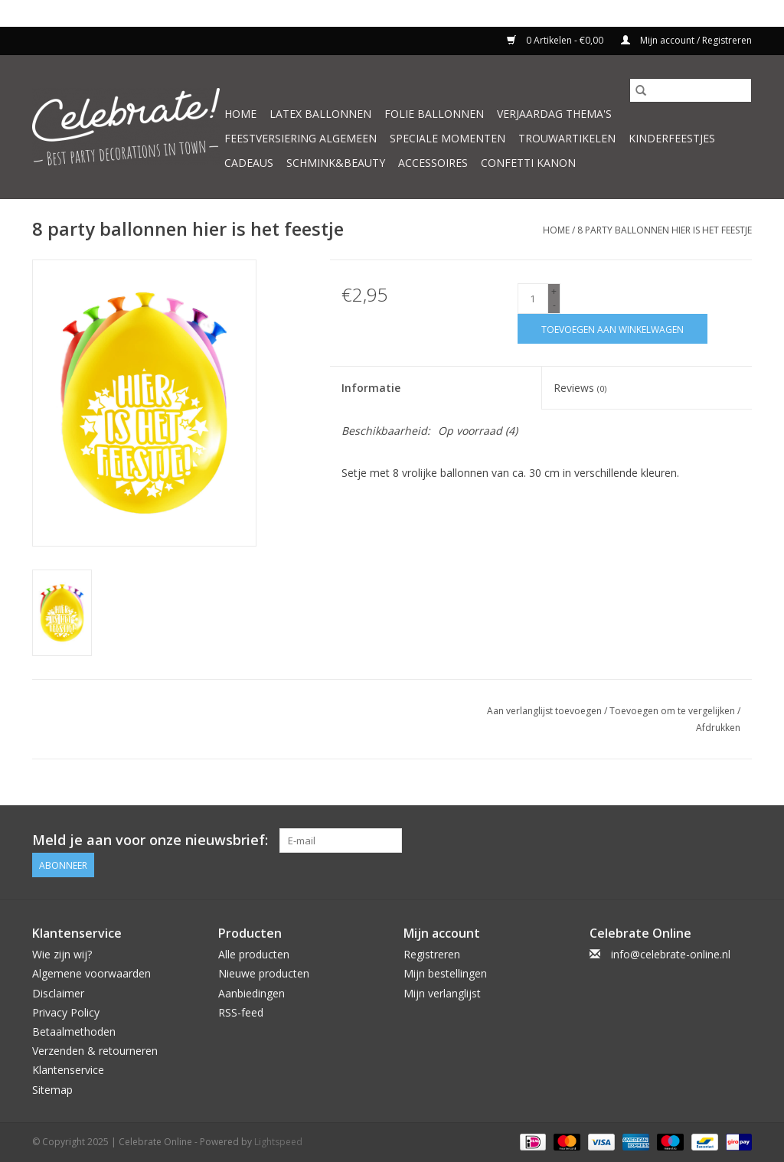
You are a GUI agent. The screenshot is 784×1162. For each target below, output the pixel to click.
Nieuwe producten (263, 973)
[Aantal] (533, 298)
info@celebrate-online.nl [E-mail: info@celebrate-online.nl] (670, 954)
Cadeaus (248, 162)
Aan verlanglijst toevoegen (545, 710)
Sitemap (52, 1089)
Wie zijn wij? (62, 954)
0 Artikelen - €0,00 (556, 40)
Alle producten (253, 954)
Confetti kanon (528, 162)
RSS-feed (240, 1012)
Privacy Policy (66, 1012)
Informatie (370, 387)
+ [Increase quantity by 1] (554, 291)
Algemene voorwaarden (91, 973)
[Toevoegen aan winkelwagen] (612, 329)
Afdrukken (718, 727)
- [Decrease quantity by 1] (554, 305)
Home (240, 113)
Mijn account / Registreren (686, 40)
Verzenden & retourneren (95, 1050)
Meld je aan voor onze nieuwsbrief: (150, 840)
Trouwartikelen (567, 138)
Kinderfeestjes (672, 138)
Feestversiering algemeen (300, 138)
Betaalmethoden (74, 1031)
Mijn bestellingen (445, 973)
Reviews (580, 387)
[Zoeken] (690, 90)
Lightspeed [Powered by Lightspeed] (278, 1141)
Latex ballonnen (320, 113)
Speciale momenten (447, 138)
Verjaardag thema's (554, 113)
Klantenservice (68, 1069)
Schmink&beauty (335, 162)
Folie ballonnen (434, 113)
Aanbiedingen (251, 993)
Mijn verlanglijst (442, 993)
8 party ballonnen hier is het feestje (664, 230)
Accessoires (433, 162)
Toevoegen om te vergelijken (673, 710)
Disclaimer (58, 993)
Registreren (431, 954)
